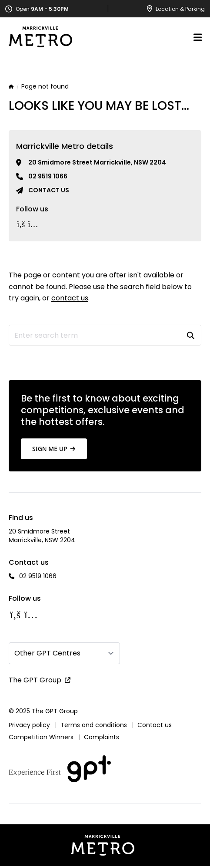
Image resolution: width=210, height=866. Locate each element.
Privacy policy (29, 725)
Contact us (48, 190)
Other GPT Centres (47, 653)
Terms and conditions (93, 725)
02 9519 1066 (47, 176)
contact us (69, 298)
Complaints (101, 737)
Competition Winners (41, 737)
